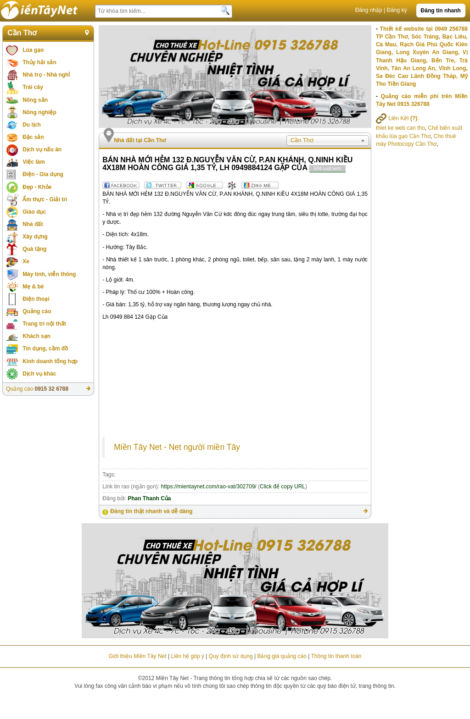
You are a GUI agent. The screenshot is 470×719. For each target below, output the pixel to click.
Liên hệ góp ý (187, 656)
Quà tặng (34, 249)
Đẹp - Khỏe (36, 187)
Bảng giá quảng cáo (281, 656)
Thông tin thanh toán (336, 656)
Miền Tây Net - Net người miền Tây (177, 447)
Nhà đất (32, 224)
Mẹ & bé (33, 286)
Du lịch (31, 125)
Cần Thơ (22, 33)
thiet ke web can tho (400, 128)
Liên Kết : (397, 118)
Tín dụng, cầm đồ (45, 348)
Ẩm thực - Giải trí (44, 199)
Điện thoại (36, 299)
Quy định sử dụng (231, 656)
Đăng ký (397, 10)
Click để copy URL (282, 486)
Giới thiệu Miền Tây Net (137, 656)
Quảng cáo (36, 311)
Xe (25, 261)
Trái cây (32, 87)
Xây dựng (35, 236)
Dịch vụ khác (39, 374)
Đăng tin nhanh (441, 10)
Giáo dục (34, 212)
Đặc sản (33, 137)
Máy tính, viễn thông (49, 274)
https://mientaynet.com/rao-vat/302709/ (209, 486)
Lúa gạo (33, 50)
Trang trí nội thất (44, 324)
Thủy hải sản (39, 62)
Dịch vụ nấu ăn (42, 149)
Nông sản (35, 100)
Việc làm (33, 162)
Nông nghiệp (39, 112)
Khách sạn (36, 336)
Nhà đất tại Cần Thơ (140, 140)
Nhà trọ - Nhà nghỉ (46, 75)
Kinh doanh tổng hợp (50, 361)
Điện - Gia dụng (42, 174)
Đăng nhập (368, 10)
